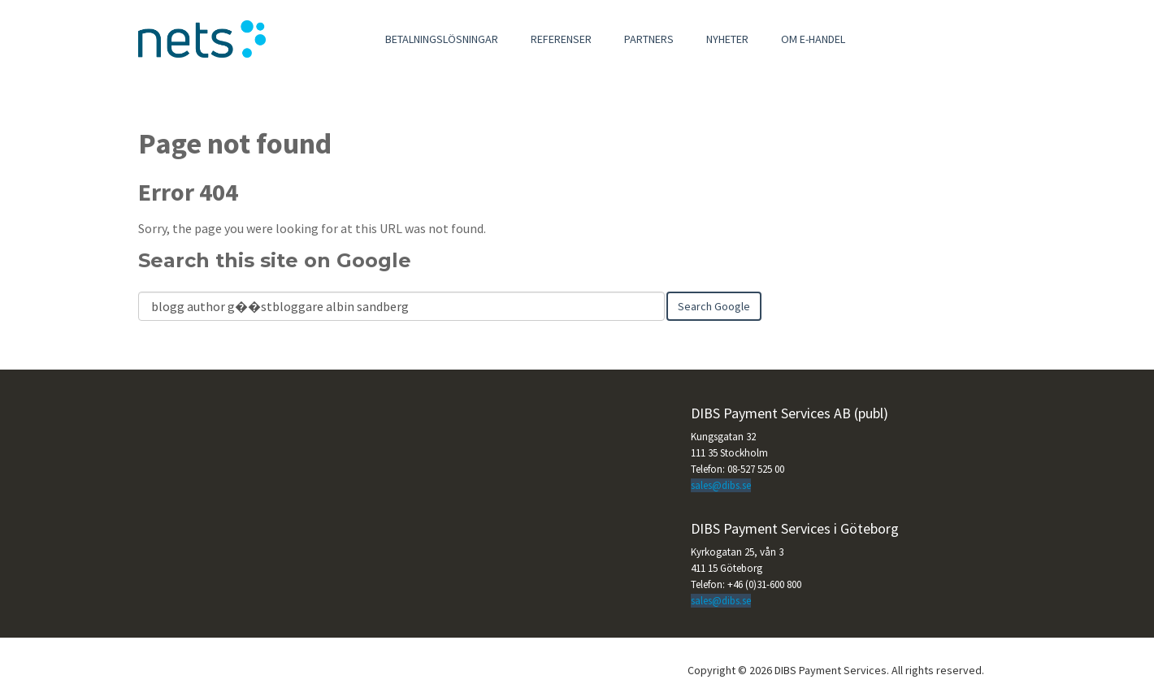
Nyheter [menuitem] (727, 39)
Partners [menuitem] (649, 39)
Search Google (714, 306)
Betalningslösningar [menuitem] (441, 39)
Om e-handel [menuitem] (813, 39)
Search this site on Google (274, 260)
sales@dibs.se (721, 485)
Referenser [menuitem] (561, 39)
